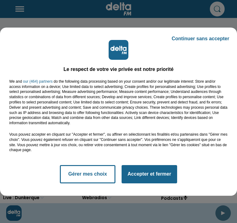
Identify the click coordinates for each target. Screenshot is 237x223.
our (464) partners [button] (37, 81)
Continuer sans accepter (200, 38)
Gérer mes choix (87, 174)
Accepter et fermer (149, 174)
